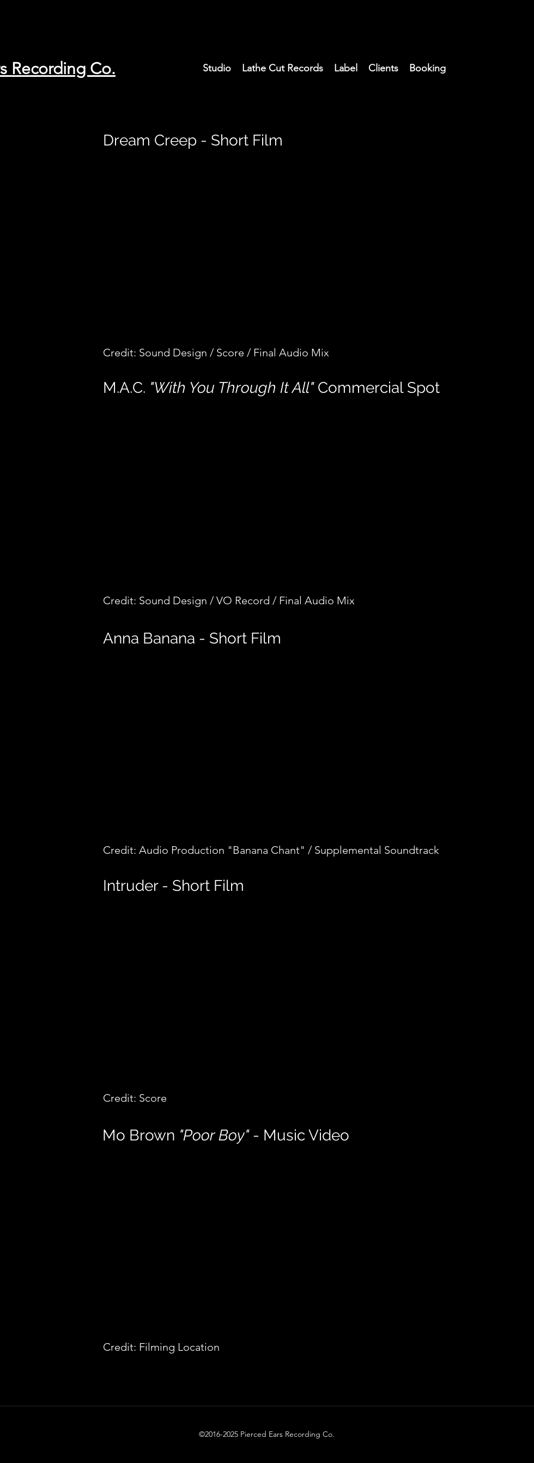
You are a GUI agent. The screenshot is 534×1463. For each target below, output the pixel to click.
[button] (216, 68)
